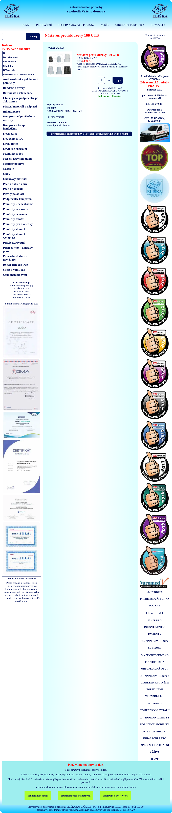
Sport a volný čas (14, 269)
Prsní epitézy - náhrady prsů (18, 249)
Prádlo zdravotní (14, 242)
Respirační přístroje (16, 264)
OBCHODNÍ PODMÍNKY (129, 25)
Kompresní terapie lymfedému (15, 126)
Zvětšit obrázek (56, 48)
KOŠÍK (104, 25)
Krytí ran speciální (15, 148)
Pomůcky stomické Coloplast (15, 235)
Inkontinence (11, 111)
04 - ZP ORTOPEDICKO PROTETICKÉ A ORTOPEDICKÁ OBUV (154, 662)
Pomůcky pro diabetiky (18, 224)
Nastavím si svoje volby (115, 795)
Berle (6, 53)
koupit (118, 80)
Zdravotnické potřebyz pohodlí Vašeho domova (86, 9)
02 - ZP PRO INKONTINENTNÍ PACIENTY (154, 627)
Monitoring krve (13, 163)
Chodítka (8, 66)
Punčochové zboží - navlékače (15, 257)
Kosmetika (10, 133)
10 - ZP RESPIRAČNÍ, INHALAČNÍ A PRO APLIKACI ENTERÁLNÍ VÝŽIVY (154, 741)
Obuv (6, 173)
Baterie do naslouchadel (18, 93)
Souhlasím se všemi (38, 795)
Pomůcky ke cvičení (15, 209)
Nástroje (8, 168)
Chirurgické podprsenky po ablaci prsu (20, 99)
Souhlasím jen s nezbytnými (76, 795)
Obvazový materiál (15, 178)
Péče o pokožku (13, 188)
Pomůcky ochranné (15, 214)
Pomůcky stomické (15, 229)
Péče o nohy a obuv (15, 184)
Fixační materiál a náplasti (20, 106)
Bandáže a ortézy (14, 87)
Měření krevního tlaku (17, 158)
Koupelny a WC (13, 138)
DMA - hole (9, 70)
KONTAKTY (158, 25)
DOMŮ (26, 25)
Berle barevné (10, 57)
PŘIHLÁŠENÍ (44, 25)
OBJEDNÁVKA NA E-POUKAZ (76, 25)
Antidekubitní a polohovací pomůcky (20, 81)
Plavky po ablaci (13, 193)
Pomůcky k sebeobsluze (18, 204)
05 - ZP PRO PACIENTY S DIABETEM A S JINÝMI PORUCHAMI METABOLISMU (154, 685)
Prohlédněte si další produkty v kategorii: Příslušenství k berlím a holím (89, 133)
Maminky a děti (13, 153)
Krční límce (10, 143)
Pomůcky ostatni (13, 219)
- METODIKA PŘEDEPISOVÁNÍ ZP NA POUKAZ (154, 599)
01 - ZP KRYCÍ (154, 612)
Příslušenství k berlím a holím (18, 74)
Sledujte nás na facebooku (22, 578)
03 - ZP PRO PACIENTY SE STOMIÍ (154, 644)
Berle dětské (9, 61)
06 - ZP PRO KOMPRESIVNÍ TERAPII (155, 707)
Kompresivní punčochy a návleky (19, 118)
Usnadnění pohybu (15, 274)
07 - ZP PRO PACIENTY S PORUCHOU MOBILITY (154, 721)
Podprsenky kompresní (17, 199)
